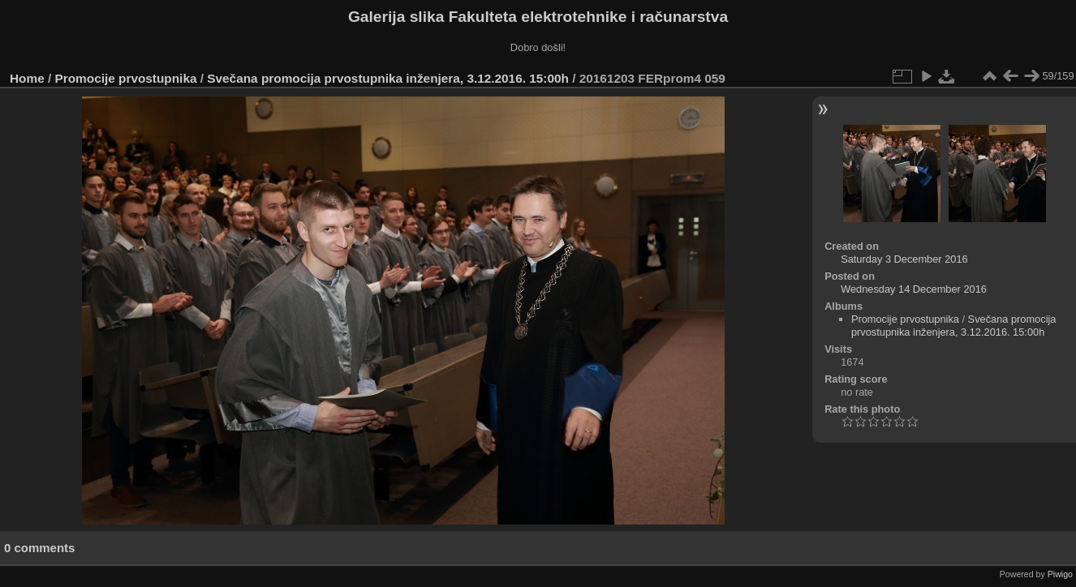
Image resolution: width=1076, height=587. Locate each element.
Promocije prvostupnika (126, 78)
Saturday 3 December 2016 (904, 259)
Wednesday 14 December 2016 (914, 289)
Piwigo (1060, 574)
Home (27, 78)
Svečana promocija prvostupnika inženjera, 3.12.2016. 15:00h (388, 78)
